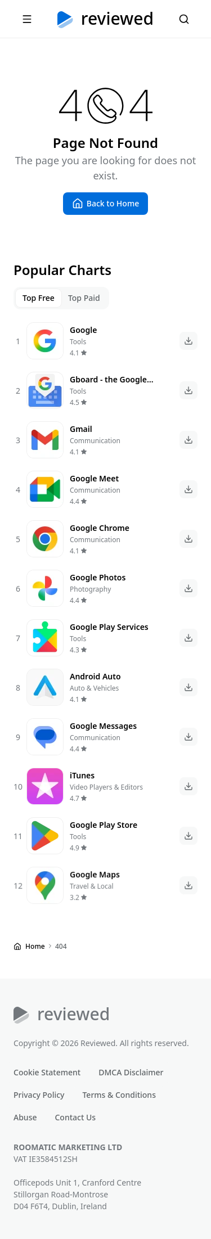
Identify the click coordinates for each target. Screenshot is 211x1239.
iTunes (82, 776)
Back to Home (113, 203)
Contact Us (75, 1117)
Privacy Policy (39, 1094)
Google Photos (97, 577)
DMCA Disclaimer (130, 1072)
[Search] (183, 19)
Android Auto (95, 676)
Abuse (25, 1117)
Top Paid (84, 297)
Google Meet (94, 478)
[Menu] (27, 19)
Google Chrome (99, 527)
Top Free (39, 297)
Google (83, 330)
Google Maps (95, 882)
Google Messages (103, 725)
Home (35, 946)
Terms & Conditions (118, 1094)
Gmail (81, 428)
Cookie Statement (47, 1072)
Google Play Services (109, 626)
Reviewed (117, 19)
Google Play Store (103, 829)
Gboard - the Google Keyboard (108, 385)
